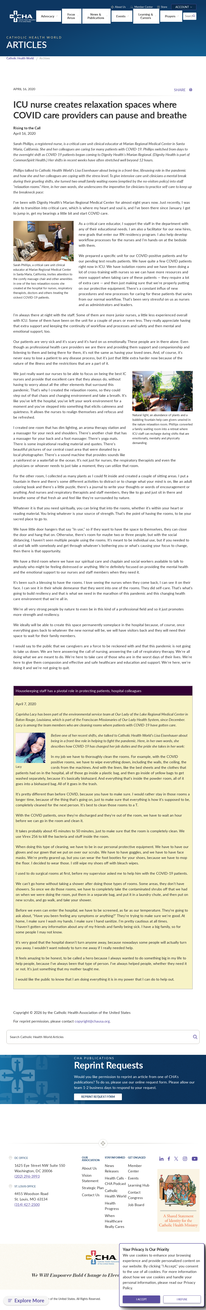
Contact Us (91, 1196)
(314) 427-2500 (27, 1206)
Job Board (136, 1206)
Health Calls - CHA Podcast (115, 1182)
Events (133, 1179)
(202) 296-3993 (27, 1177)
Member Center (135, 1170)
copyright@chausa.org (92, 1021)
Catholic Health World (21, 58)
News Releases (112, 1170)
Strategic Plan (93, 1189)
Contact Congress (135, 1196)
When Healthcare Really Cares (114, 1223)
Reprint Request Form (105, 1097)
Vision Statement (90, 1179)
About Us (89, 1169)
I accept (141, 1299)
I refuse (182, 1299)
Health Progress (112, 1207)
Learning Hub (138, 1186)
